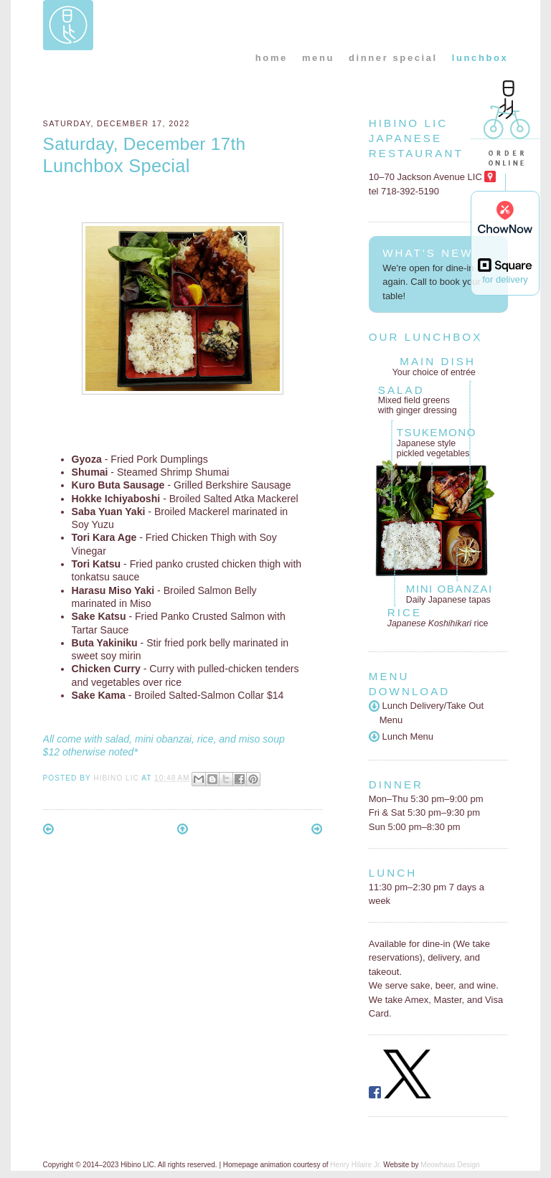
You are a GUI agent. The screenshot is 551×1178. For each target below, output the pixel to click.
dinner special (393, 57)
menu (318, 57)
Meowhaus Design (449, 1165)
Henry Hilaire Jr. (355, 1165)
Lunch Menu (401, 736)
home (271, 57)
